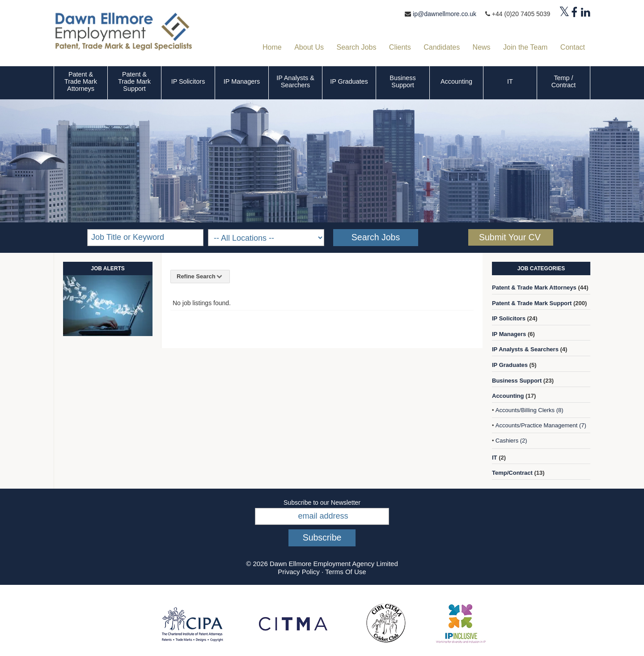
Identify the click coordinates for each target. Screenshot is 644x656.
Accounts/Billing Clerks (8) (530, 410)
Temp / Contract (563, 81)
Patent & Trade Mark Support (134, 81)
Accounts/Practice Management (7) (541, 425)
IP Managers (242, 81)
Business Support (402, 81)
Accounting (456, 81)
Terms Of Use (345, 571)
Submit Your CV (510, 237)
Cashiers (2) (511, 440)
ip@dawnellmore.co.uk (444, 13)
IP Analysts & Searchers (295, 81)
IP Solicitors (188, 81)
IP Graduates (349, 81)
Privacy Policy (298, 571)
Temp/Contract (512, 472)
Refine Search (200, 276)
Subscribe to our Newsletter (322, 502)
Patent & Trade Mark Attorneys (80, 81)
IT (510, 81)
